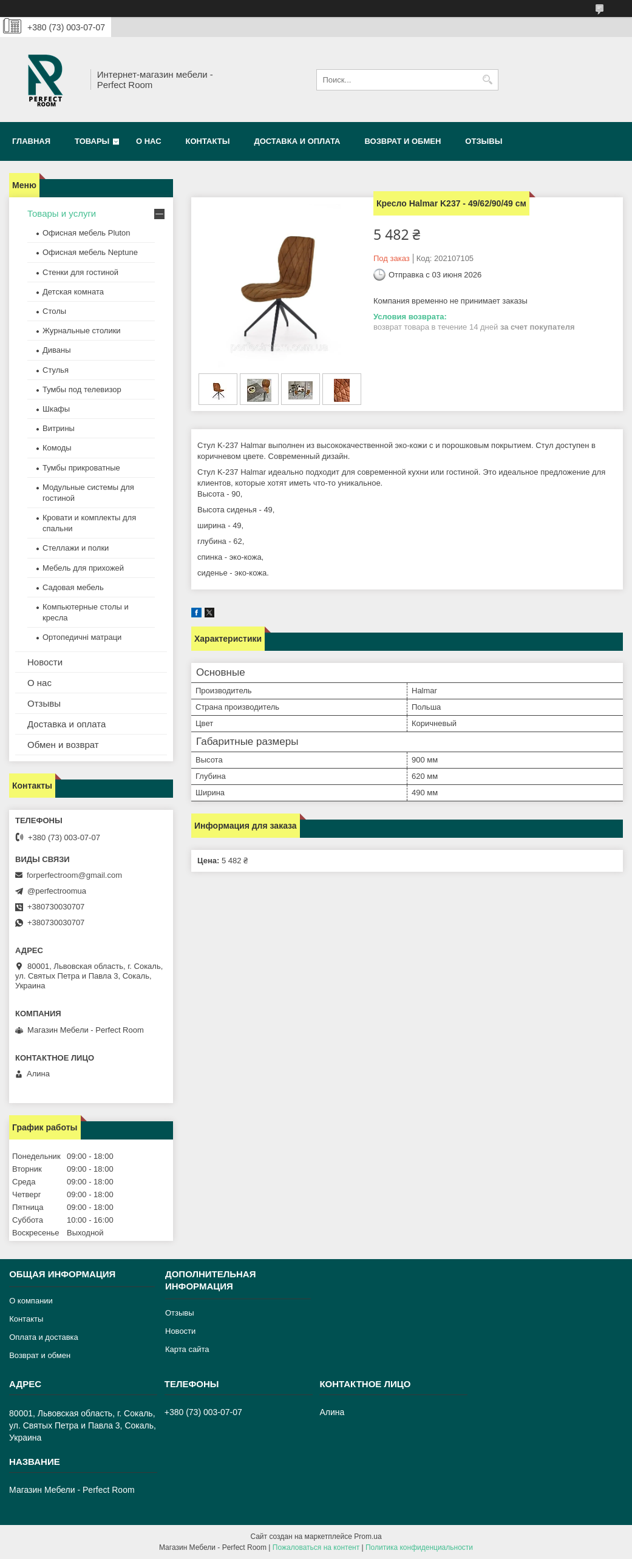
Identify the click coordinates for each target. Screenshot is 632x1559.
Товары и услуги (61, 213)
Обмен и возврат (63, 744)
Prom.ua (367, 1536)
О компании (31, 1300)
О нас (148, 141)
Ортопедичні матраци (81, 637)
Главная (31, 141)
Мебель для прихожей (83, 567)
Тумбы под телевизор (81, 389)
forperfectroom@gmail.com (74, 875)
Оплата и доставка (43, 1337)
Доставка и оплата (297, 141)
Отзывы (483, 141)
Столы (54, 311)
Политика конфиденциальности (419, 1547)
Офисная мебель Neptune (90, 252)
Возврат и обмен (402, 141)
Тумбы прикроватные (81, 467)
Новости (45, 662)
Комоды (57, 447)
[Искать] (487, 79)
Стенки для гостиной (80, 272)
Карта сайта (187, 1349)
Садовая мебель (73, 587)
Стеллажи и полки (75, 547)
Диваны (56, 350)
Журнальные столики (81, 330)
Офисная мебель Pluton (86, 232)
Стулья (55, 370)
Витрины (58, 428)
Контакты (208, 141)
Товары (92, 141)
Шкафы (56, 408)
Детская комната (73, 291)
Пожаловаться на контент (316, 1547)
